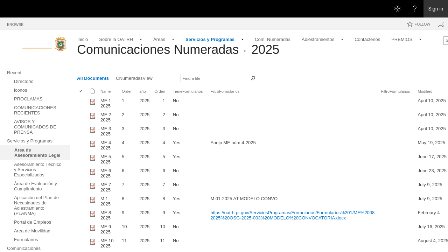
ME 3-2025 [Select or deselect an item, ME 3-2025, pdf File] (106, 131)
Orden (159, 91)
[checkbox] (81, 91)
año (142, 91)
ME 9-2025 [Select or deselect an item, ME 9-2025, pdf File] (106, 229)
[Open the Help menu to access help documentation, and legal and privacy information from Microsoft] (415, 9)
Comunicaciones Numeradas (158, 49)
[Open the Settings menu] (397, 9)
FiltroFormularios (224, 91)
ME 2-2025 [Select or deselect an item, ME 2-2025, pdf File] (106, 117)
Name (105, 91)
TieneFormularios (188, 91)
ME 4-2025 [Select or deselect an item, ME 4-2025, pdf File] (106, 145)
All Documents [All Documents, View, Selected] (93, 78)
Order (127, 91)
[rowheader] (82, 103)
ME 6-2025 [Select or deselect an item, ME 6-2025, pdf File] (106, 173)
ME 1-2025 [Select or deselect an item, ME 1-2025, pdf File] (106, 103)
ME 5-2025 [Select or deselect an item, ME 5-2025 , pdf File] (106, 159)
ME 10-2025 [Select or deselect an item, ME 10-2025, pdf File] (107, 243)
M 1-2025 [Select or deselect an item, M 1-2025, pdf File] (105, 201)
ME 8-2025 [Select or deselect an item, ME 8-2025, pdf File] (106, 215)
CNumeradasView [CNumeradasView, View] (134, 78)
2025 (265, 49)
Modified (425, 91)
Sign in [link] (435, 9)
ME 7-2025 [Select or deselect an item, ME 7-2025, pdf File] (106, 187)
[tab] (15, 23)
